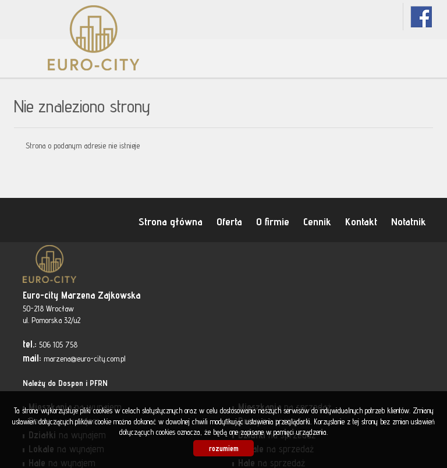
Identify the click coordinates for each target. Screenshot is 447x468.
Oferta (229, 221)
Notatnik (408, 221)
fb (421, 16)
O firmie (272, 221)
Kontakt (361, 221)
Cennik (317, 221)
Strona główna (171, 221)
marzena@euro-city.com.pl (85, 358)
